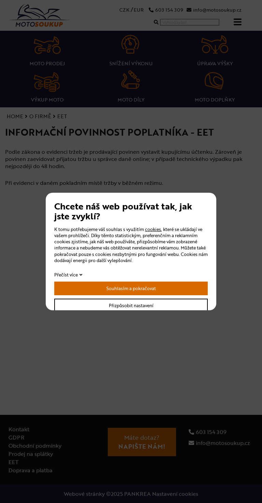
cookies (153, 229)
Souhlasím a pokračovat (131, 288)
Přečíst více (66, 274)
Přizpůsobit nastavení (131, 305)
